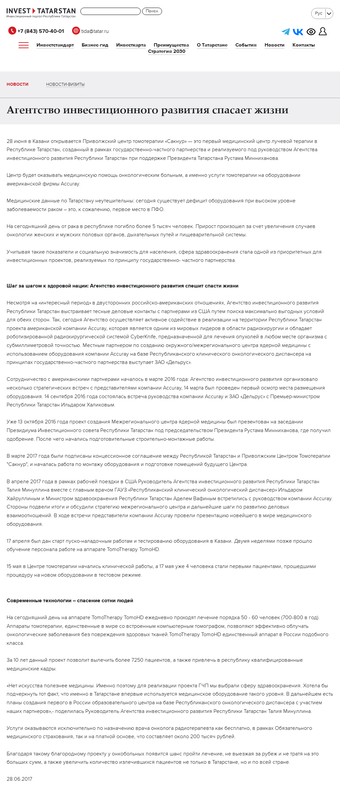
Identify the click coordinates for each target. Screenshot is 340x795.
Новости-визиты (65, 84)
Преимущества (171, 45)
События (246, 45)
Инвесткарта (131, 45)
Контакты (304, 45)
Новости (275, 45)
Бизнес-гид (95, 45)
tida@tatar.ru (90, 31)
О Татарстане (212, 45)
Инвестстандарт (55, 45)
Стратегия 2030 (166, 51)
